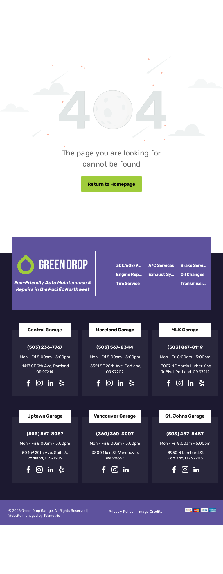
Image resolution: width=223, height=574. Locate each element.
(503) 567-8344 (114, 347)
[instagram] (39, 383)
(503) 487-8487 (185, 434)
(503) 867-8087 (45, 434)
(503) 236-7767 (44, 347)
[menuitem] (123, 511)
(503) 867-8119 (185, 347)
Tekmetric (52, 516)
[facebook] (28, 383)
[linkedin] (50, 383)
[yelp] (61, 383)
